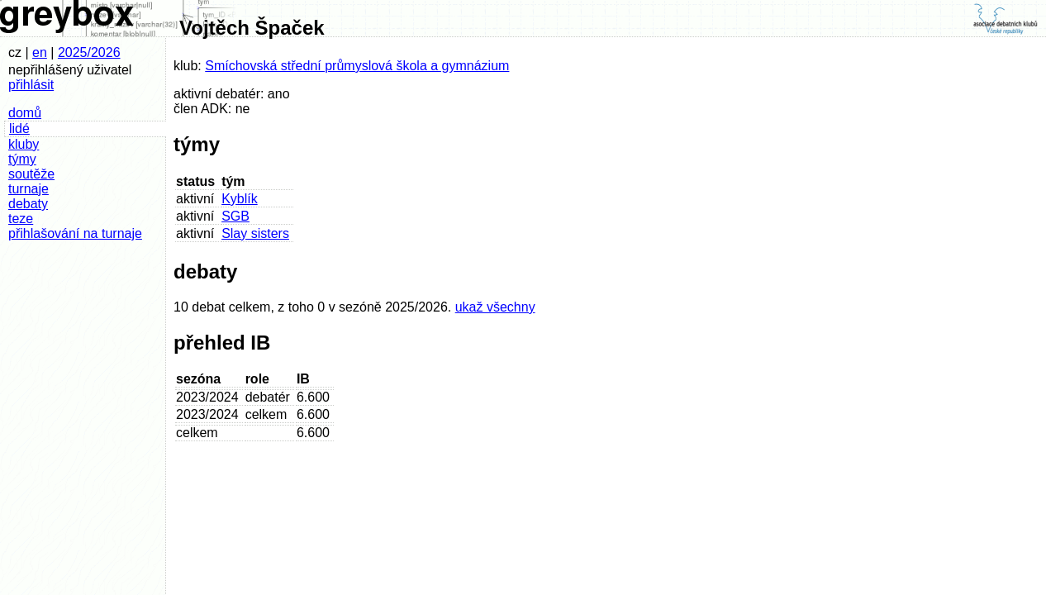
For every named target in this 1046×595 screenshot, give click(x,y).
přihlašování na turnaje (75, 233)
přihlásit (31, 85)
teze (20, 219)
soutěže (31, 174)
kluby (23, 144)
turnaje (28, 189)
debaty (28, 204)
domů (24, 113)
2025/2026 (89, 52)
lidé (19, 128)
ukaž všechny (495, 307)
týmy (22, 159)
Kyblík (239, 199)
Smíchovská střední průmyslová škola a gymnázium (357, 66)
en (39, 52)
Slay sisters (255, 233)
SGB (235, 216)
